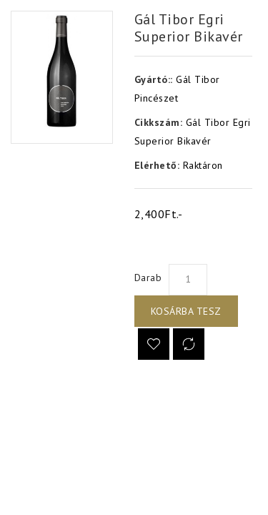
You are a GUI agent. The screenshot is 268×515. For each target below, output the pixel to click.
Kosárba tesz (186, 311)
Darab (148, 277)
